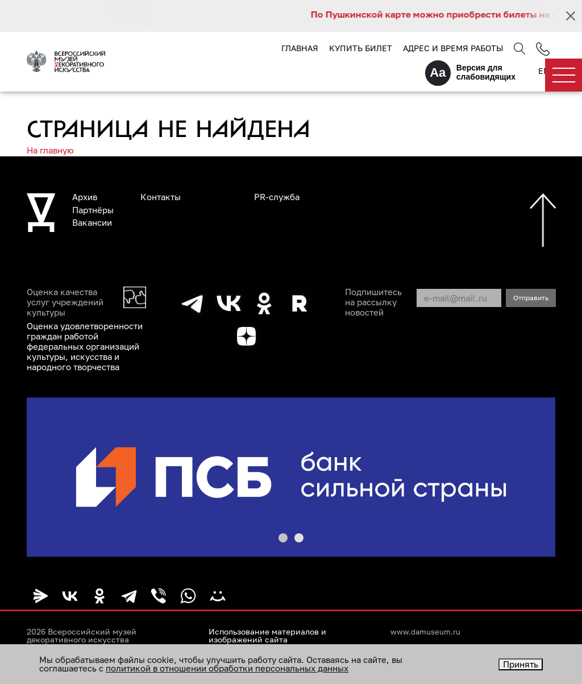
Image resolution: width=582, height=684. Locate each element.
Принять (520, 664)
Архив (84, 197)
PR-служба (277, 197)
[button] (283, 537)
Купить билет (360, 48)
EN (544, 71)
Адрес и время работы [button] (453, 48)
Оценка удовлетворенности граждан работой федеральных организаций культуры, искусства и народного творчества (85, 346)
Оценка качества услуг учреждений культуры (65, 302)
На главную (50, 150)
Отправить (530, 297)
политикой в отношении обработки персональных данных (227, 668)
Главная (299, 48)
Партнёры (93, 210)
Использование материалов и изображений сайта (267, 635)
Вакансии (92, 222)
